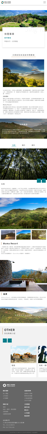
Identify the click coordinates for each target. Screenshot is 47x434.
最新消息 (27, 407)
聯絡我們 (27, 416)
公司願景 (5, 398)
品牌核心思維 (28, 393)
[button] (39, 181)
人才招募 (27, 413)
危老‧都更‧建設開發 (9, 409)
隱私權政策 (34, 432)
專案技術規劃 (28, 396)
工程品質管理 (28, 398)
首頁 (5, 7)
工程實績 (27, 404)
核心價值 (5, 393)
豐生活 (26, 410)
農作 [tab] (23, 145)
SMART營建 (27, 400)
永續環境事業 (7, 414)
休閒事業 (5, 411)
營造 (4, 407)
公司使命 (5, 396)
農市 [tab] (33, 145)
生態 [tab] (13, 145)
